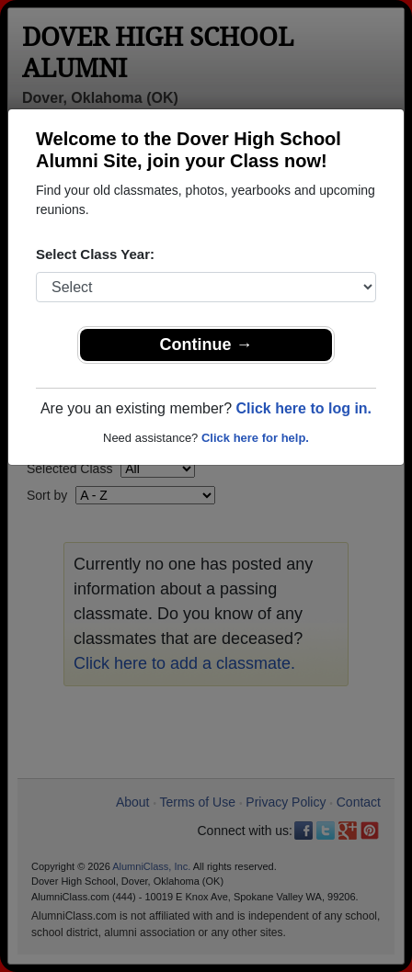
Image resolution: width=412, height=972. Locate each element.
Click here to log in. (303, 408)
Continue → (206, 344)
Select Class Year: (95, 254)
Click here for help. (255, 438)
